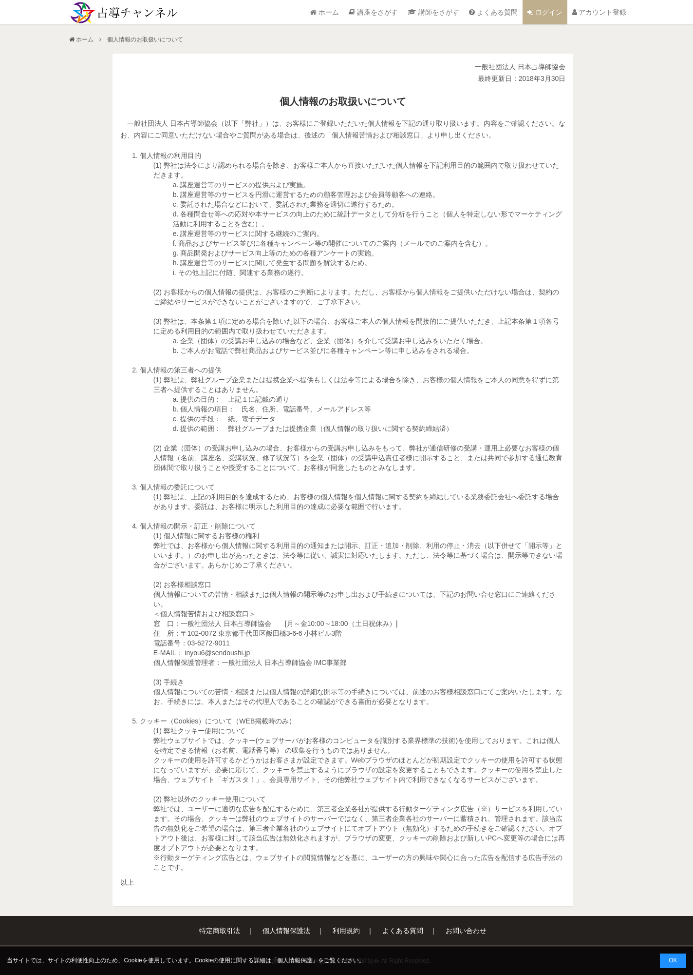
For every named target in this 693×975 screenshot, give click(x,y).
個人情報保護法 (286, 931)
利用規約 (346, 931)
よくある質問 (493, 12)
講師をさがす (433, 12)
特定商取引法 (219, 931)
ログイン (544, 12)
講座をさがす (373, 12)
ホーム (324, 12)
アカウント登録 (599, 12)
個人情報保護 (294, 960)
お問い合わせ (466, 931)
